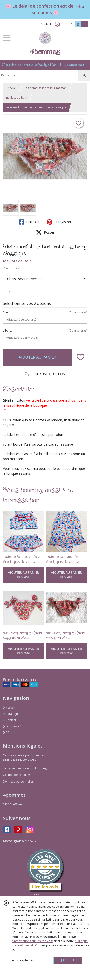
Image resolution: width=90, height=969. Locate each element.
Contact (46, 24)
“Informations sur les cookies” (32, 941)
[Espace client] (57, 24)
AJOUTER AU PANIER (37, 357)
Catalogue (11, 714)
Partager (29, 222)
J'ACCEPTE (68, 960)
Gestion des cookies (16, 775)
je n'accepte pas (23, 960)
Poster (45, 232)
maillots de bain (16, 98)
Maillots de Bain (17, 261)
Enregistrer (59, 222)
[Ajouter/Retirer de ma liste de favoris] (80, 357)
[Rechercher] (84, 75)
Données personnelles (18, 781)
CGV (7, 732)
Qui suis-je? (12, 726)
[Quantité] (12, 292)
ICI (4, 410)
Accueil (12, 88)
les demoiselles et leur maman (45, 88)
